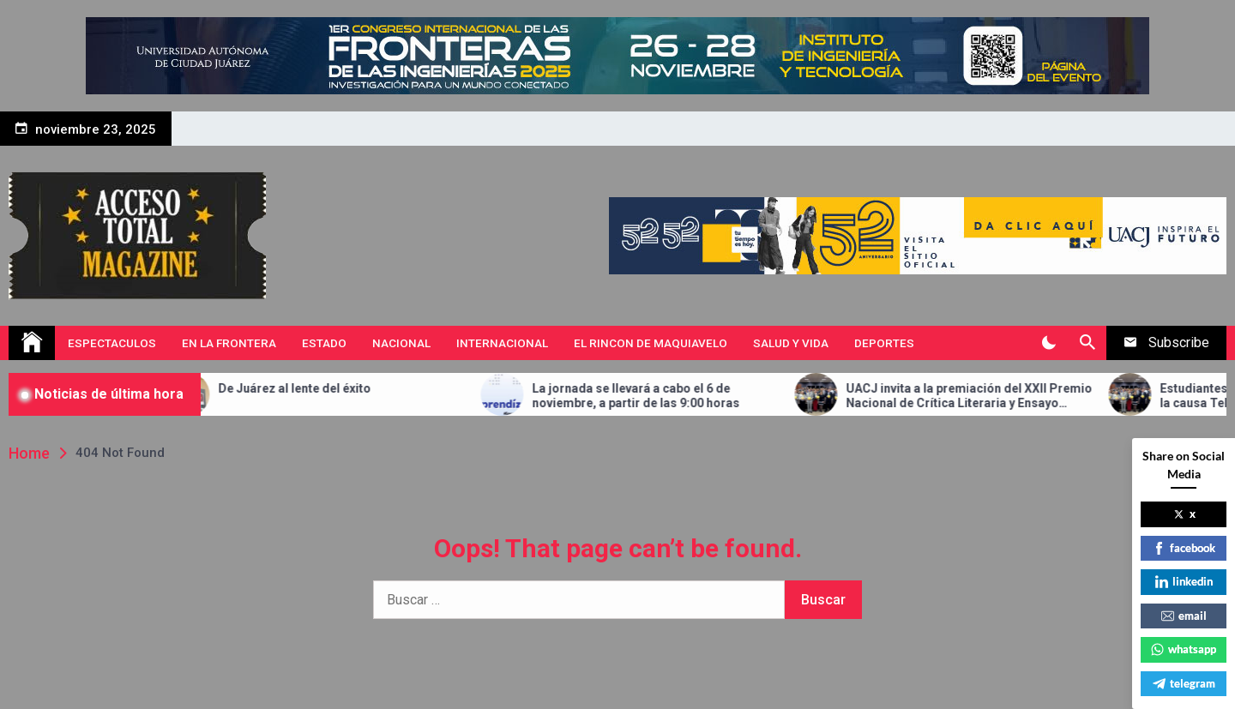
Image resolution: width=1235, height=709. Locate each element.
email (1184, 615)
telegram (1184, 683)
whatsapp (1183, 649)
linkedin (1184, 581)
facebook (1184, 548)
